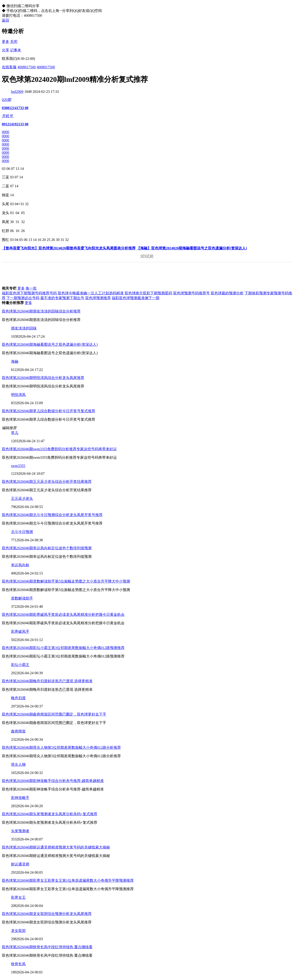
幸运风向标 (20, 565)
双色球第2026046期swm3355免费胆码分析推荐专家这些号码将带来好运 (59, 449)
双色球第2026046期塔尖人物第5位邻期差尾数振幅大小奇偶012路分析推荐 (61, 747)
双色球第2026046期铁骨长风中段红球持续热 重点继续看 (47, 947)
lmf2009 (17, 92)
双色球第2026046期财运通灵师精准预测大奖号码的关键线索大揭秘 (56, 847)
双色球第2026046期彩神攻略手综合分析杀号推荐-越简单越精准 (53, 781)
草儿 (14, 433)
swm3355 (18, 466)
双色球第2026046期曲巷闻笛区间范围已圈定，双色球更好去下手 (54, 714)
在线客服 (9, 67)
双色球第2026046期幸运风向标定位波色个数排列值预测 (47, 548)
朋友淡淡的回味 (24, 328)
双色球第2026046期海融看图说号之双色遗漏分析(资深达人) (50, 344)
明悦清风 (18, 395)
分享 (5, 50)
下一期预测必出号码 (22, 298)
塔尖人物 (18, 764)
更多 (5, 42)
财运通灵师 (20, 864)
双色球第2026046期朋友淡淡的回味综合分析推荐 (41, 311)
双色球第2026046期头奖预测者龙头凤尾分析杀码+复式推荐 (49, 814)
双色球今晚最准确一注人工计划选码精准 (91, 293)
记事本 (15, 50)
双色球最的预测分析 (227, 293)
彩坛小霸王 (20, 665)
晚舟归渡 (18, 698)
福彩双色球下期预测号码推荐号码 (29, 293)
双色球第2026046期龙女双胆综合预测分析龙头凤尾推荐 (47, 914)
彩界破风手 (20, 631)
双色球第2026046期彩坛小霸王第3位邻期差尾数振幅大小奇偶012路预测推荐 (63, 648)
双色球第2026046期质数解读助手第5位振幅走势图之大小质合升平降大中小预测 (66, 581)
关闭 (13, 42)
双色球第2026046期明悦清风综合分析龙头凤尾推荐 (43, 378)
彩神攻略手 (20, 798)
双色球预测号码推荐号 (191, 293)
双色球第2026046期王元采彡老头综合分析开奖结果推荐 (47, 481)
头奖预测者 (20, 831)
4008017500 (26, 67)
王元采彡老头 (22, 498)
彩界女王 (18, 897)
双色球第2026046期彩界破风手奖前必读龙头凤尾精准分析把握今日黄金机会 (63, 614)
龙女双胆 (18, 931)
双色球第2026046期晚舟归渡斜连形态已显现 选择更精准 (47, 681)
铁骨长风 (18, 964)
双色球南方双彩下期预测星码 (148, 293)
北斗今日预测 (22, 532)
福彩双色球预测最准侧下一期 (135, 298)
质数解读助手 (22, 598)
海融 (14, 361)
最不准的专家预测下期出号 (62, 298)
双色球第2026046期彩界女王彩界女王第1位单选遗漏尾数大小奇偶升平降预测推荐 (68, 880)
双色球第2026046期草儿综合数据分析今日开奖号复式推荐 (48, 411)
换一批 (31, 288)
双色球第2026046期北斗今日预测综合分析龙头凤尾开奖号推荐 (52, 515)
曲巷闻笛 (18, 731)
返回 (5, 20)
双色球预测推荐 (98, 298)
